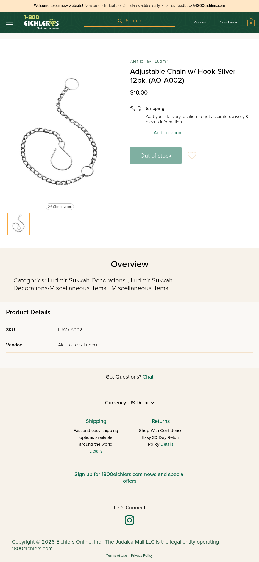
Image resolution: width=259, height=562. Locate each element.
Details (95, 451)
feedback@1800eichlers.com (201, 5)
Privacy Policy (142, 555)
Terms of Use (116, 555)
